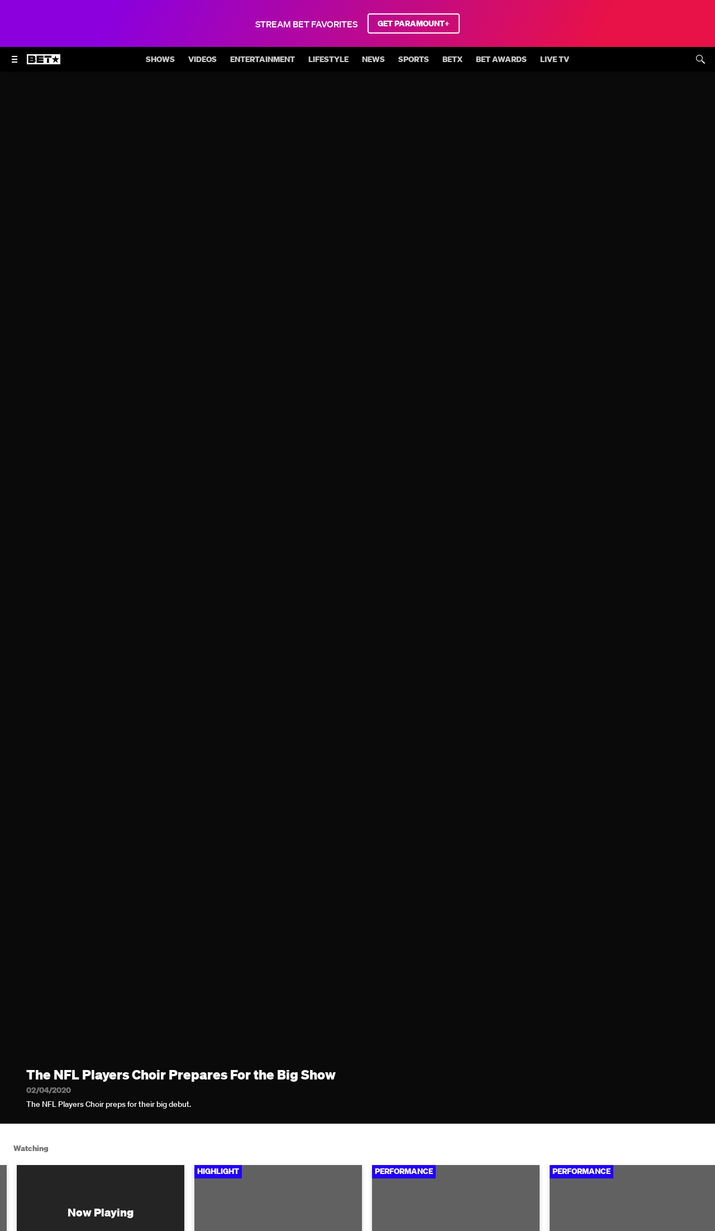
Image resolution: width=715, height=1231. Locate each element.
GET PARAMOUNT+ (414, 23)
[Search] (700, 59)
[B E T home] (43, 64)
